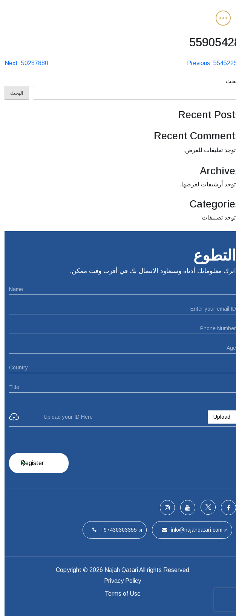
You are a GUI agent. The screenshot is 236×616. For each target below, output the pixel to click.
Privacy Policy (118, 581)
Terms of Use (118, 593)
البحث (228, 81)
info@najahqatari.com (187, 530)
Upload (217, 417)
